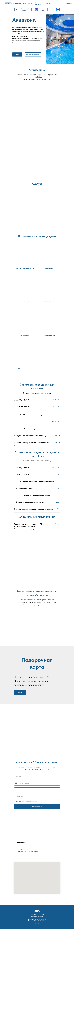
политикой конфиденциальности (29, 801)
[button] (20, 692)
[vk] (35, 911)
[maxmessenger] (38, 911)
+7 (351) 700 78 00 (22, 849)
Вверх (37, 923)
